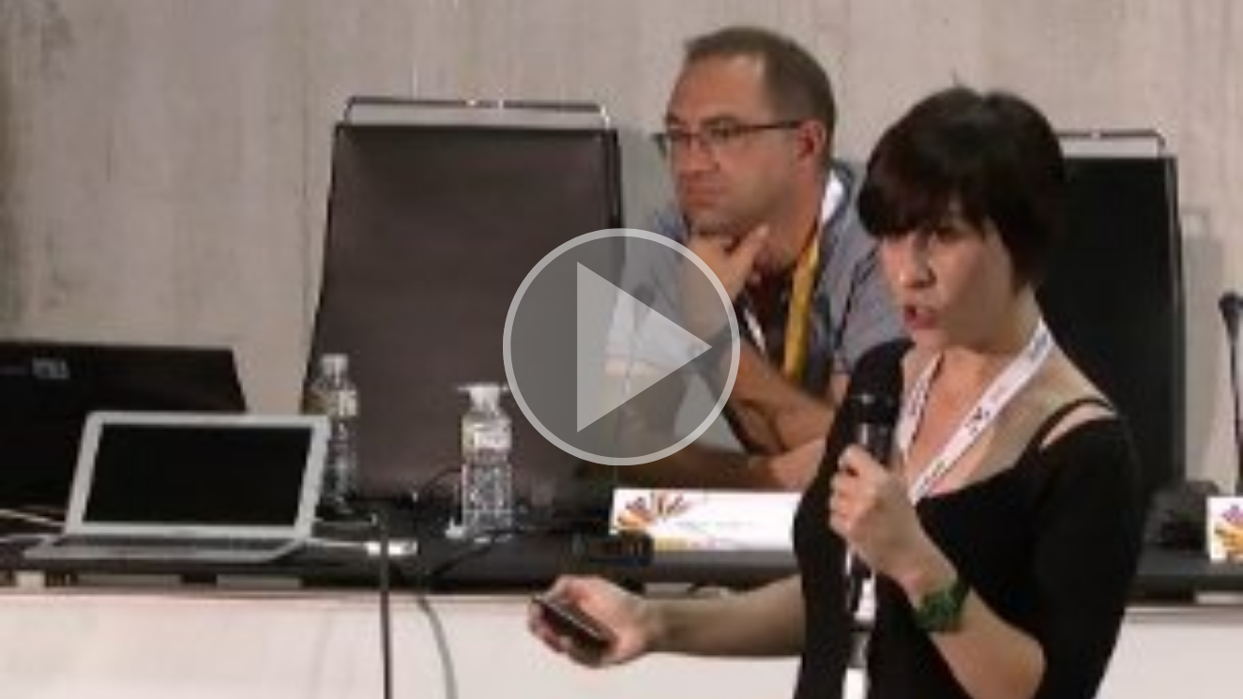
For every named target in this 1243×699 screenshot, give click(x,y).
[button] (621, 350)
